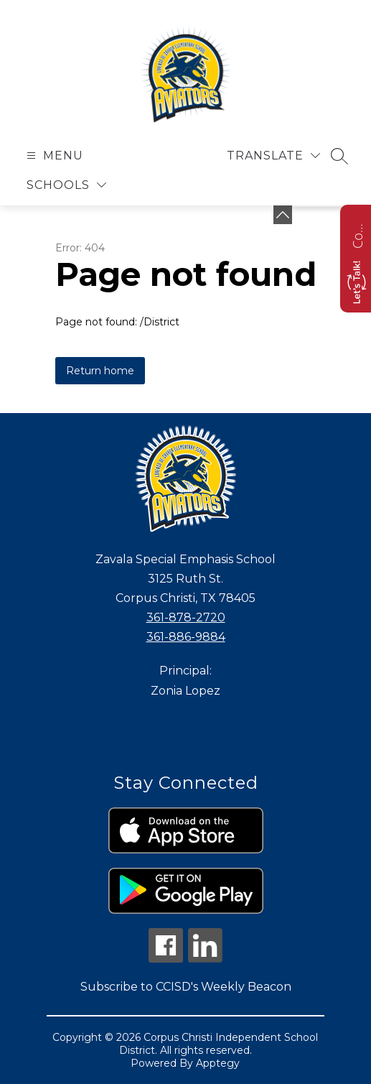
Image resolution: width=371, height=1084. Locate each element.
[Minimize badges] (282, 214)
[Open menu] (53, 156)
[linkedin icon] (205, 958)
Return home (100, 370)
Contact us (357, 234)
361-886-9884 (185, 637)
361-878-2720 (185, 617)
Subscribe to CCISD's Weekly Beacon (185, 986)
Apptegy (218, 1063)
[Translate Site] (273, 156)
